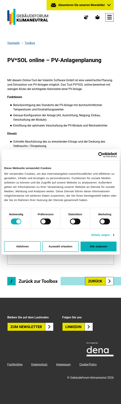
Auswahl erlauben (60, 246)
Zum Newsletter (31, 327)
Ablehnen (22, 246)
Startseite (13, 43)
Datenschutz (39, 364)
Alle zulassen (98, 246)
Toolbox (30, 43)
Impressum (63, 364)
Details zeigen (100, 234)
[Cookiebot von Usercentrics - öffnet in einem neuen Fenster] (101, 155)
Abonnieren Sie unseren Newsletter (81, 5)
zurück (101, 281)
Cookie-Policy (88, 364)
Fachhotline (14, 364)
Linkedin (79, 327)
